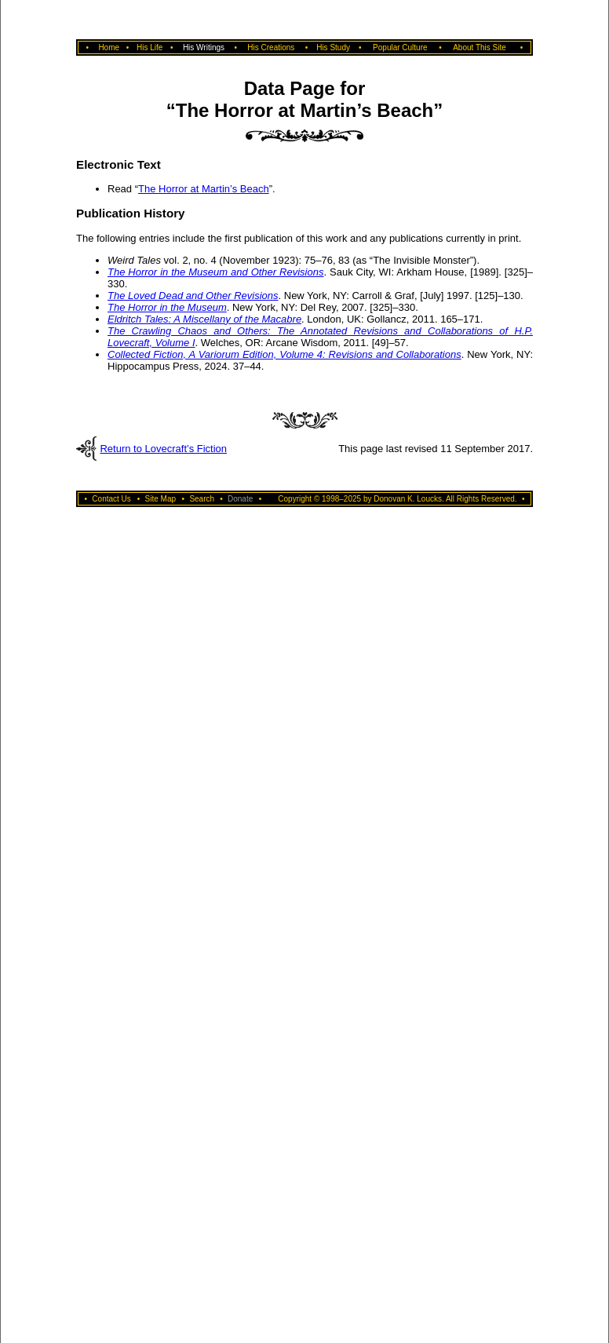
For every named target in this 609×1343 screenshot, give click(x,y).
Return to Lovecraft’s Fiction (163, 448)
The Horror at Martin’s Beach (203, 189)
